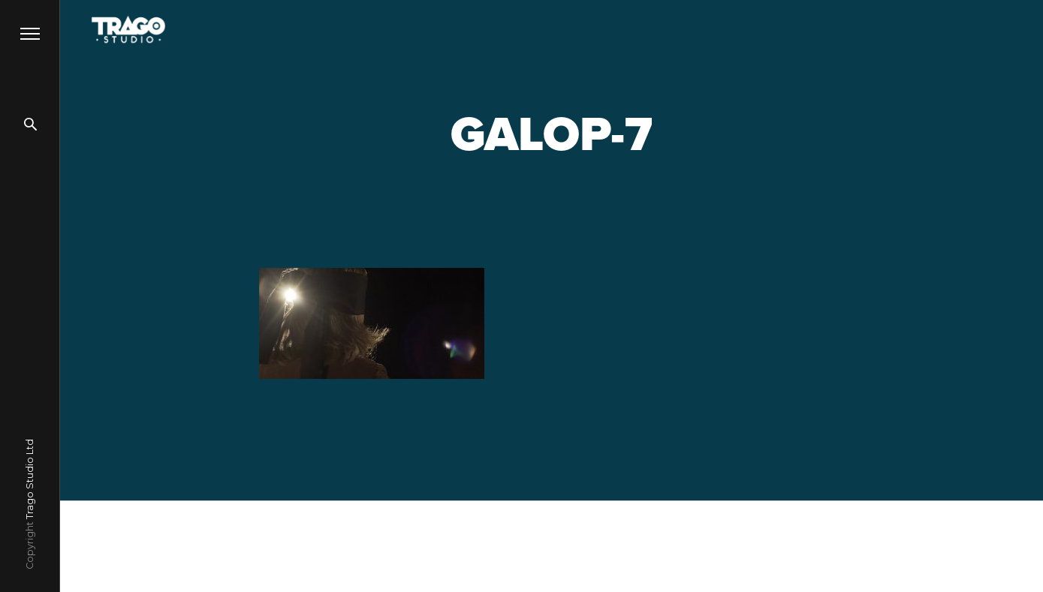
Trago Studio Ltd (29, 479)
